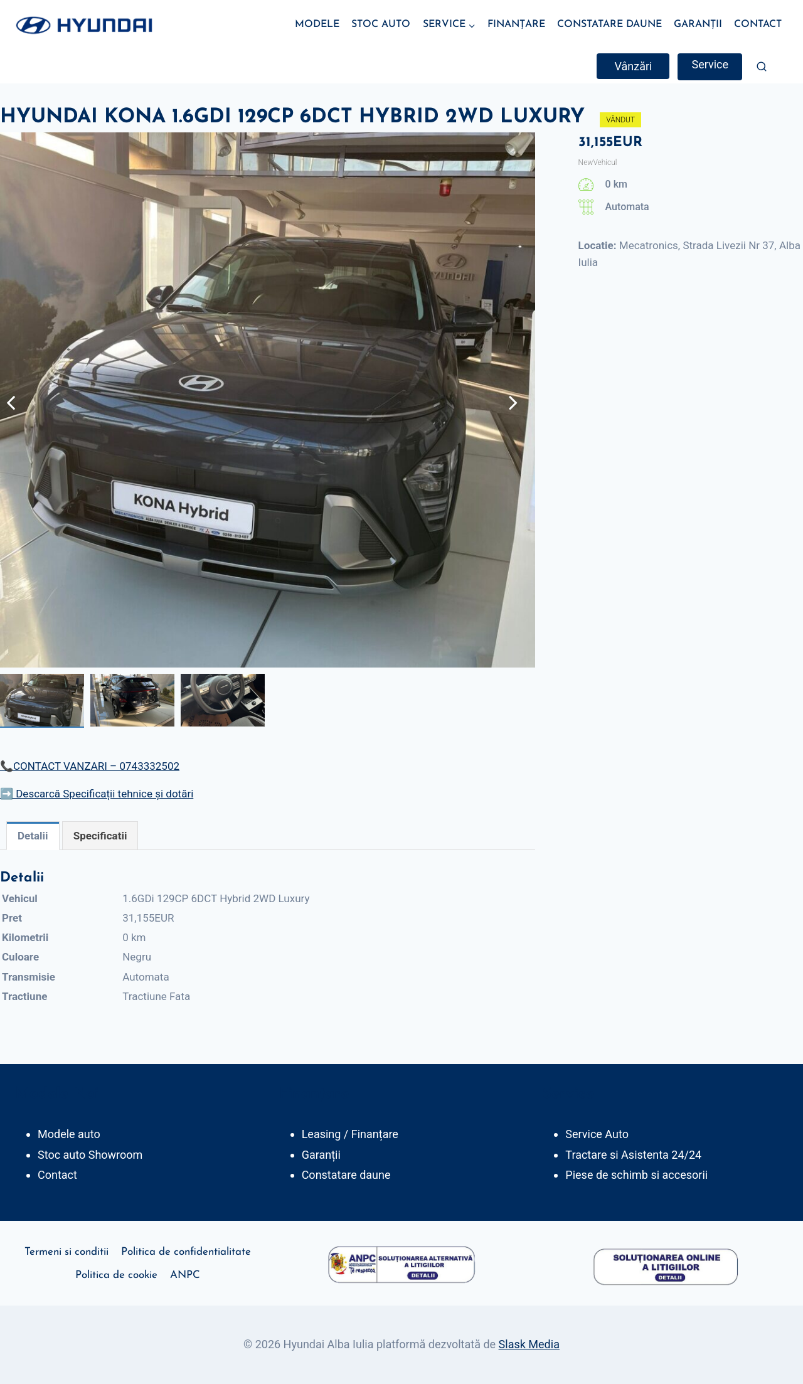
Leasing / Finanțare (350, 1134)
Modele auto (69, 1134)
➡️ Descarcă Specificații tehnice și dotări (96, 793)
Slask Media (529, 1344)
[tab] (33, 835)
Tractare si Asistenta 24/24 (633, 1154)
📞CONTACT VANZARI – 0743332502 (89, 766)
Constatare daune (346, 1174)
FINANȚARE (516, 24)
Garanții (321, 1154)
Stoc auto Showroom (90, 1154)
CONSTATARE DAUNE (609, 24)
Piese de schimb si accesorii (636, 1174)
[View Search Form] (761, 66)
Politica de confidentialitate (186, 1252)
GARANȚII (698, 24)
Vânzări (633, 66)
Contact (57, 1174)
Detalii (33, 835)
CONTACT (758, 24)
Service (709, 64)
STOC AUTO (380, 24)
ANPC (185, 1275)
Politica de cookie (116, 1275)
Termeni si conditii (66, 1252)
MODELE (317, 24)
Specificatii (100, 835)
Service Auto (597, 1134)
